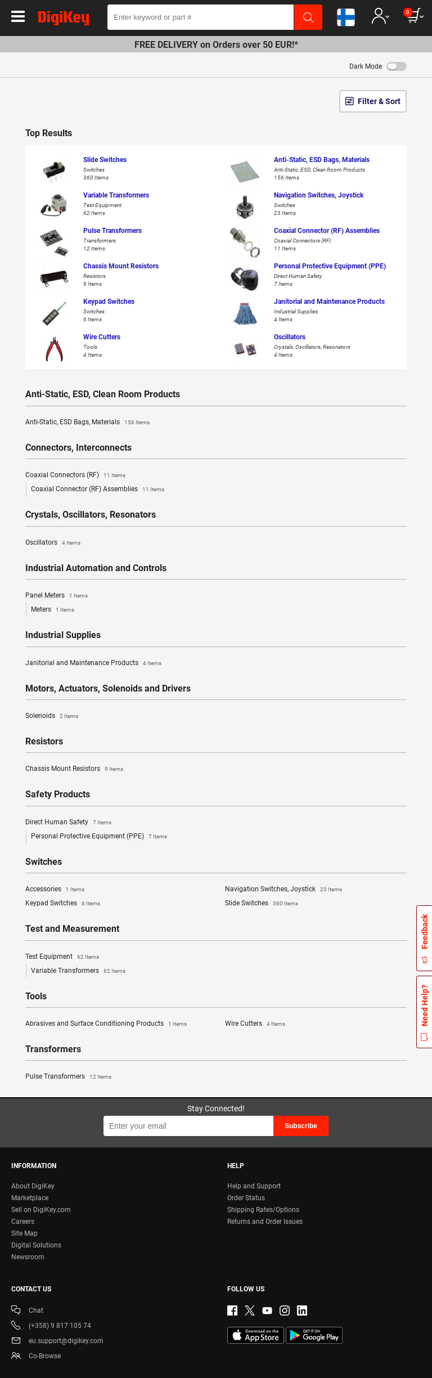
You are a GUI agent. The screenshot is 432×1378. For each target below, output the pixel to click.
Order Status (246, 1198)
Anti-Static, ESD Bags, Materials (87, 422)
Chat (27, 1311)
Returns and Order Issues (265, 1222)
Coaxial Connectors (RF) (75, 475)
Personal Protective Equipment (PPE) (99, 836)
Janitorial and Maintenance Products (93, 663)
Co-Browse (36, 1357)
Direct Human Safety (68, 822)
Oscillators (52, 543)
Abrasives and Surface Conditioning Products (106, 1024)
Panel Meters (56, 596)
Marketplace (29, 1198)
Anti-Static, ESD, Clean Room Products (102, 394)
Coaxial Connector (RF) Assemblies (97, 489)
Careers (22, 1222)
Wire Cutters (255, 1024)
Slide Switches (261, 903)
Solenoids (51, 716)
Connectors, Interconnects (78, 448)
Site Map (24, 1233)
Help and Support (254, 1186)
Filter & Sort (379, 101)
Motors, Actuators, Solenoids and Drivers (108, 689)
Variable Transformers (78, 971)
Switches (43, 862)
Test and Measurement (72, 929)
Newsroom (27, 1257)
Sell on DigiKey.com (41, 1210)
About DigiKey (33, 1186)
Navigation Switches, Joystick (283, 889)
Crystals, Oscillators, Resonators (90, 515)
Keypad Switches (62, 903)
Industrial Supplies (63, 635)
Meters (52, 610)
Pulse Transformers (68, 1077)
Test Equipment (62, 957)
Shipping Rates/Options (263, 1210)
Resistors (44, 742)
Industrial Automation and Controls (95, 568)
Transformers (53, 1049)
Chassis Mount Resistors (74, 769)
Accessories (54, 889)
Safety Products (57, 794)
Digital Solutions (36, 1245)
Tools (36, 996)
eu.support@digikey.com (57, 1341)
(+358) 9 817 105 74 (51, 1326)
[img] (63, 20)
